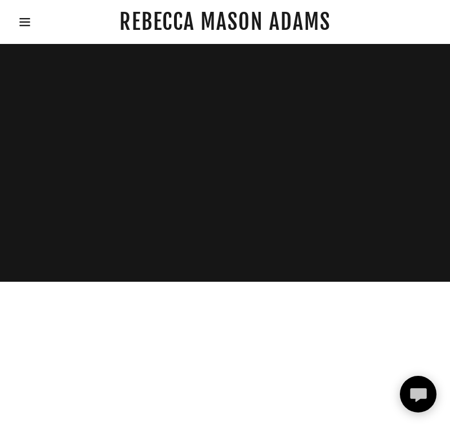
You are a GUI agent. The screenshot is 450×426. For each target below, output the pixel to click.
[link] (225, 26)
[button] (23, 22)
